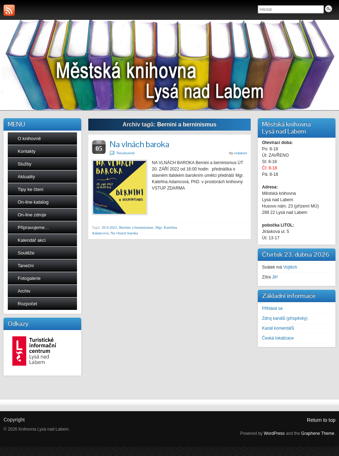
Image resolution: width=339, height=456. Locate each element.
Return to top (321, 420)
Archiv (24, 291)
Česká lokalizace (278, 338)
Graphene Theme (317, 433)
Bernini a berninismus (136, 227)
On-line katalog (33, 202)
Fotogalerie (29, 278)
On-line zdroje (32, 214)
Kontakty (27, 151)
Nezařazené (126, 153)
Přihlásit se (272, 308)
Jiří (275, 277)
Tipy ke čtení (30, 189)
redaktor (240, 153)
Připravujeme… (33, 227)
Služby (24, 164)
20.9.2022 (109, 227)
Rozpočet (27, 303)
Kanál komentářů (278, 328)
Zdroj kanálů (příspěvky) (285, 318)
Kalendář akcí (32, 240)
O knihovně (29, 138)
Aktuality (26, 176)
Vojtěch (290, 267)
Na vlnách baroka (139, 144)
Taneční (26, 265)
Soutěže (26, 253)
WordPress (274, 433)
